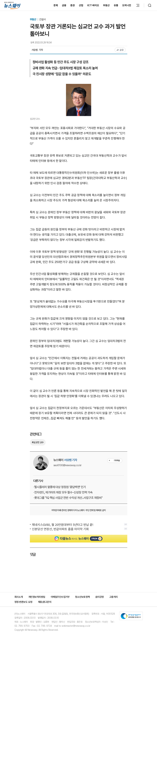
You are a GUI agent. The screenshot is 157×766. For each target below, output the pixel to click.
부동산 (106, 5)
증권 (72, 5)
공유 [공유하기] (120, 50)
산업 (81, 5)
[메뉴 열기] (137, 5)
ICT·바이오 (93, 5)
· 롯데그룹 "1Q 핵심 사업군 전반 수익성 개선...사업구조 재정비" (68, 497)
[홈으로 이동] (12, 5)
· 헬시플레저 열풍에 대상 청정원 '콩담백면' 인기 (59, 487)
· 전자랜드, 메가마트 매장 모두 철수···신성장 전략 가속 (63, 492)
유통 (116, 5)
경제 (55, 5)
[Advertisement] (78, 574)
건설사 (42, 19)
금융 (64, 5)
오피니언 (126, 5)
